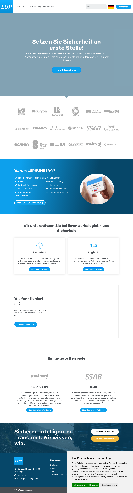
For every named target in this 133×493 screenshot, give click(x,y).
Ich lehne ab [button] (93, 485)
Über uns (46, 6)
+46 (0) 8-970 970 (23, 475)
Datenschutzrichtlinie (60, 474)
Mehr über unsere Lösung (30, 203)
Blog (39, 6)
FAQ (53, 471)
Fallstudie (32, 6)
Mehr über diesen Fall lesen (39, 410)
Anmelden (124, 6)
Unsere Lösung (21, 6)
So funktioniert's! (25, 324)
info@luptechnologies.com (28, 478)
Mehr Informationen (66, 70)
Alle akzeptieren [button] (79, 485)
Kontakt (54, 6)
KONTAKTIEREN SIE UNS (105, 432)
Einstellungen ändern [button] (109, 485)
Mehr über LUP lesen (39, 269)
